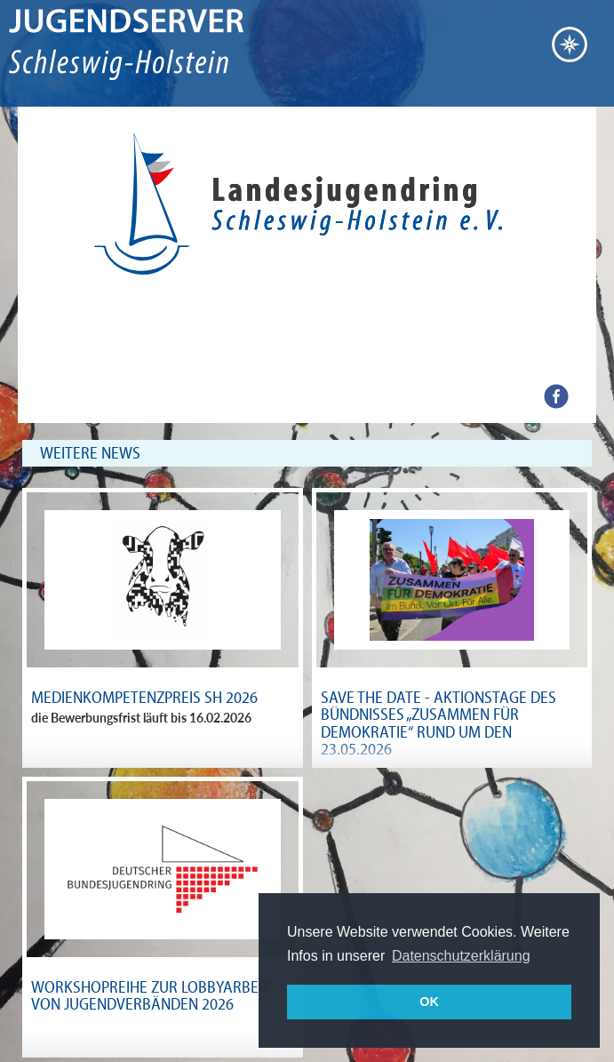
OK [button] (429, 1001)
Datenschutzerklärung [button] (461, 955)
